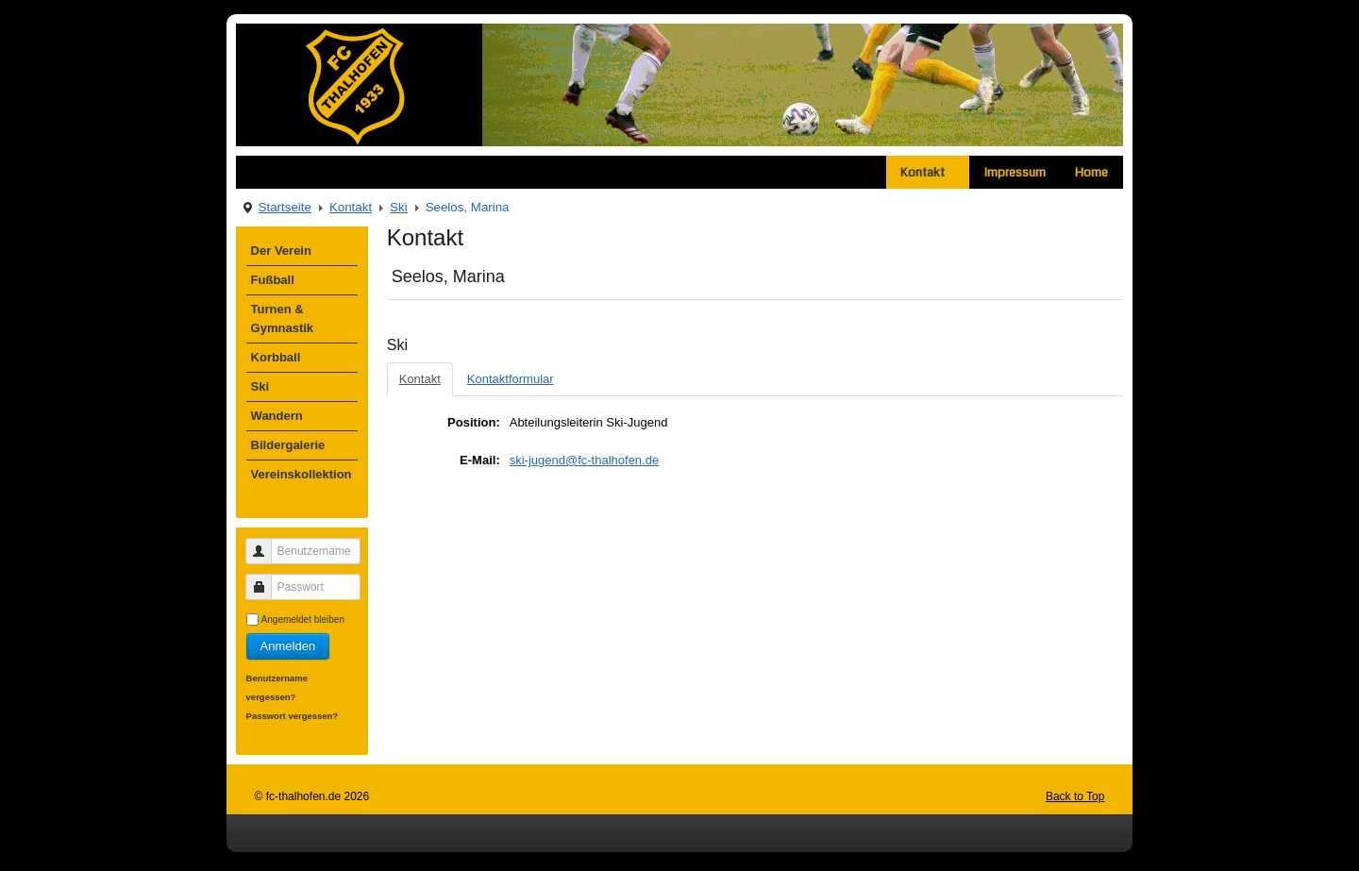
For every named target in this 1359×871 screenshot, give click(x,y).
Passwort (265, 578)
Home (1091, 172)
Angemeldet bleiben (302, 619)
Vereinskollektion (301, 474)
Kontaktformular (510, 379)
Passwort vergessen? (292, 716)
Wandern (277, 416)
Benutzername (265, 543)
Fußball (272, 280)
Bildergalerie (288, 445)
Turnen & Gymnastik (282, 318)
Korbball (276, 357)
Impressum (1015, 172)
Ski (399, 207)
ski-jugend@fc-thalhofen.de (584, 460)
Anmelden (288, 646)
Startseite (285, 207)
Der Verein (281, 250)
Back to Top (1075, 796)
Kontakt (927, 172)
